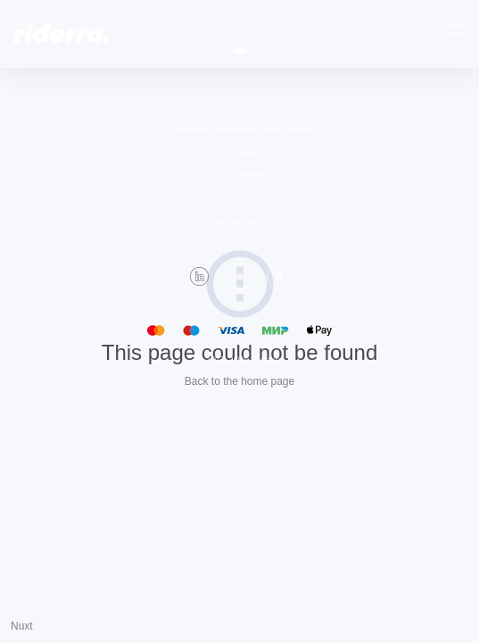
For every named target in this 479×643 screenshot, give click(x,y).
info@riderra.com (240, 221)
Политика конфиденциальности (240, 129)
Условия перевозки (239, 107)
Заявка (240, 151)
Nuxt (22, 626)
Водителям (240, 174)
